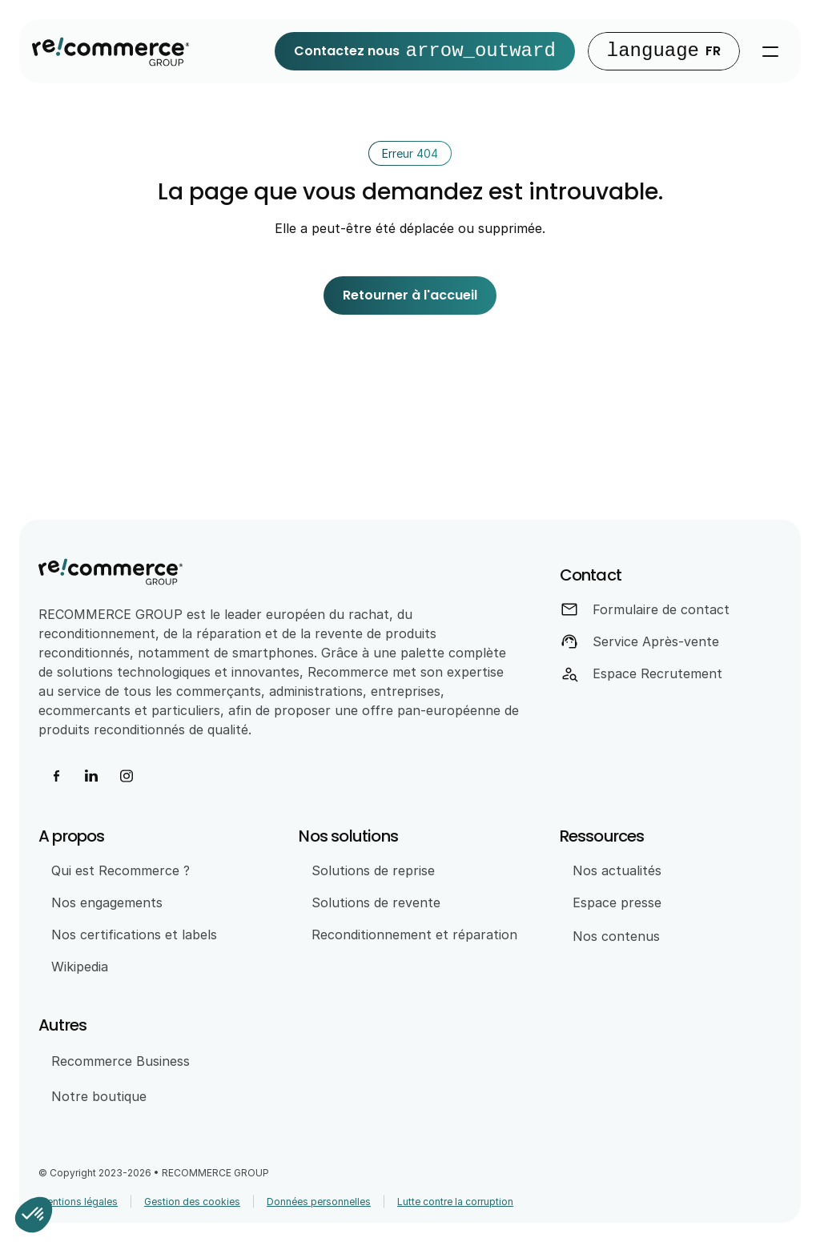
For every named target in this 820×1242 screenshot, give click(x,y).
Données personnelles (319, 1202)
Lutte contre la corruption (455, 1202)
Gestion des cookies (192, 1202)
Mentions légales (78, 1202)
